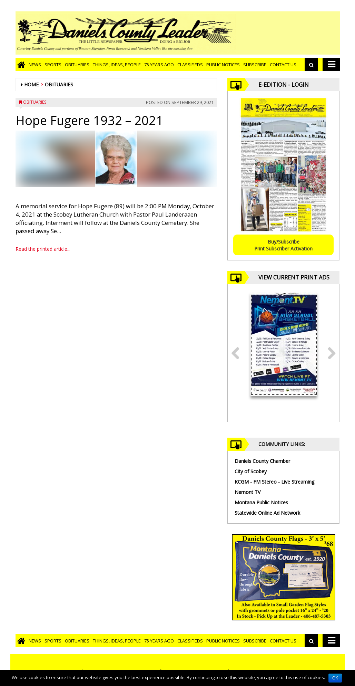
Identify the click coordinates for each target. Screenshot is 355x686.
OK (335, 678)
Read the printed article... (43, 249)
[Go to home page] (21, 64)
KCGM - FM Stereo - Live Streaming (274, 481)
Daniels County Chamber (262, 461)
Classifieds (190, 64)
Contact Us (283, 64)
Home (31, 84)
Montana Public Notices (261, 502)
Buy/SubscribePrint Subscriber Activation (283, 245)
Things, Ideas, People (117, 64)
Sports (53, 64)
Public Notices (223, 64)
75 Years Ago (159, 64)
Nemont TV (247, 492)
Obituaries (77, 64)
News (35, 64)
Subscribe (254, 64)
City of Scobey (251, 471)
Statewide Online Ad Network (267, 512)
